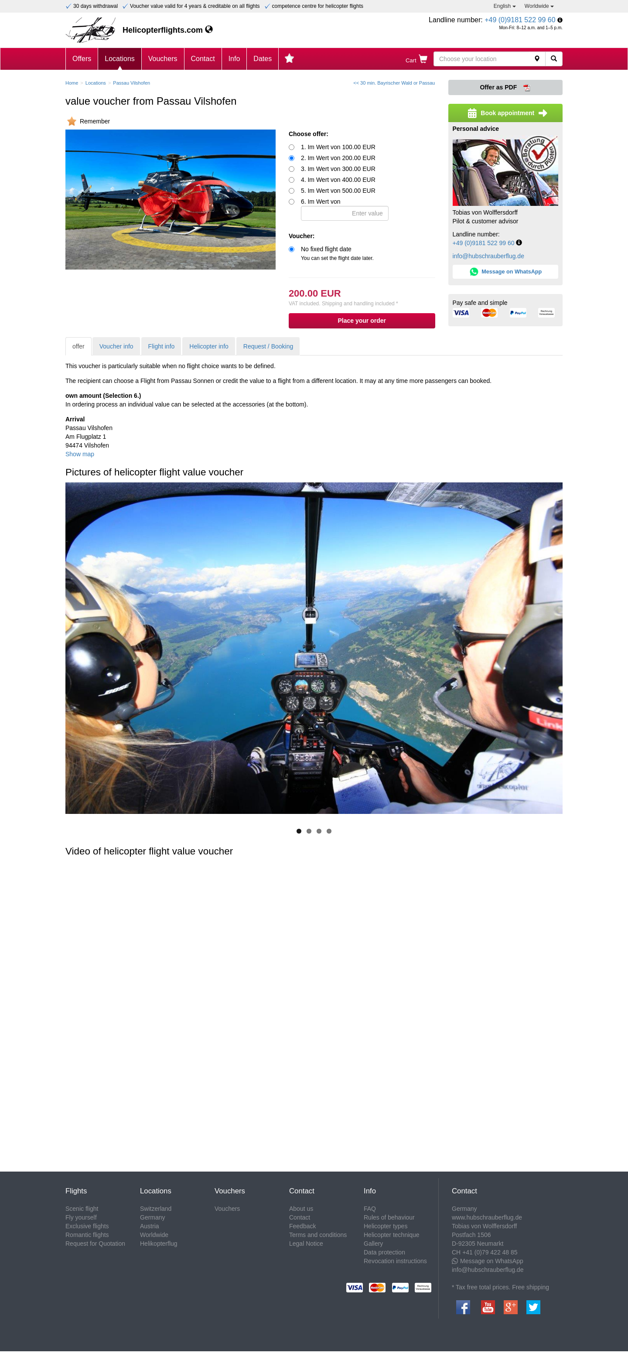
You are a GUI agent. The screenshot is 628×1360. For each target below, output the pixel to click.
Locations (120, 58)
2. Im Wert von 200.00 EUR (338, 157)
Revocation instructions (395, 1260)
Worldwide (539, 6)
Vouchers (162, 58)
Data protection (384, 1252)
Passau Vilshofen (131, 82)
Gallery (373, 1243)
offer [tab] (78, 346)
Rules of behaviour (389, 1217)
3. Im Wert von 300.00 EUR (338, 168)
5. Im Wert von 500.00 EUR (338, 190)
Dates (262, 58)
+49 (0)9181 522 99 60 (520, 20)
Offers (81, 58)
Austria (149, 1226)
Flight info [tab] (161, 346)
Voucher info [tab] (116, 346)
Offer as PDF (505, 88)
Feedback (302, 1226)
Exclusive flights (87, 1226)
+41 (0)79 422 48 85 (490, 1252)
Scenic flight (81, 1208)
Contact (203, 58)
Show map (79, 454)
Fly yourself (81, 1217)
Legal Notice (306, 1243)
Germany (152, 1217)
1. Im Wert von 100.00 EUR (338, 147)
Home (71, 82)
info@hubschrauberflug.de (488, 256)
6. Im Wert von (345, 209)
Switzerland (155, 1208)
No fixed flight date (337, 253)
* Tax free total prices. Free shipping (500, 1287)
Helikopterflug (158, 1243)
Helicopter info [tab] (209, 346)
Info (234, 58)
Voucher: (302, 235)
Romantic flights (87, 1234)
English (505, 6)
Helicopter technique (392, 1234)
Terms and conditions (318, 1234)
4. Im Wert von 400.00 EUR (338, 179)
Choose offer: (308, 133)
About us (301, 1208)
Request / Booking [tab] (268, 346)
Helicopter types (385, 1226)
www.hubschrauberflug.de (487, 1217)
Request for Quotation (95, 1243)
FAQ (370, 1208)
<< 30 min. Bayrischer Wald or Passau (394, 82)
